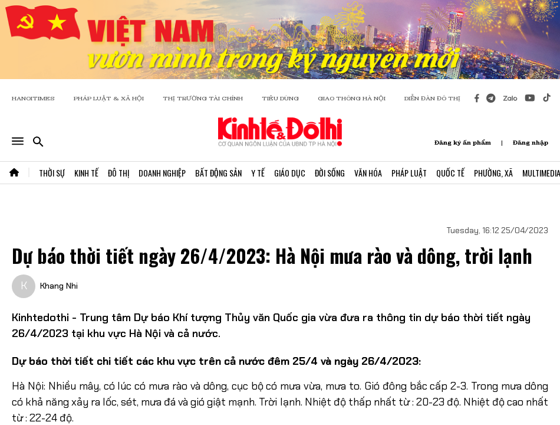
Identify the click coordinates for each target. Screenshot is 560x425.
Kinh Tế (86, 172)
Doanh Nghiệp (162, 172)
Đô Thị (118, 172)
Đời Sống (330, 172)
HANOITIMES (33, 98)
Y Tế (258, 172)
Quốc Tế (450, 172)
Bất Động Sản (218, 172)
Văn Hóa (368, 172)
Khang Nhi (59, 285)
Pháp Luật (409, 172)
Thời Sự (52, 172)
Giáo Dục (289, 172)
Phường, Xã (493, 172)
